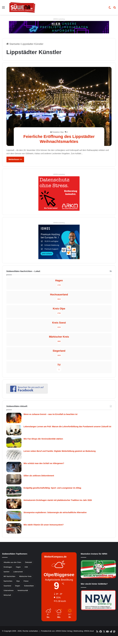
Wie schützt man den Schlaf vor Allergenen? (44, 463)
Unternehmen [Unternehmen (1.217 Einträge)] (9, 590)
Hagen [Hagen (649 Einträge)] (18, 567)
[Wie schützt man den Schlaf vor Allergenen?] (13, 467)
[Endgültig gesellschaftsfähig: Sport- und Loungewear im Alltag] (13, 491)
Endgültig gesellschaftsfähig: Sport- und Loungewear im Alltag (52, 488)
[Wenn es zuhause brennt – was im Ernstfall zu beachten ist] (13, 418)
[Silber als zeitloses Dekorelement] (13, 479)
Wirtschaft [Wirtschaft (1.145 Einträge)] (7, 595)
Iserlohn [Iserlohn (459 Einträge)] (6, 572)
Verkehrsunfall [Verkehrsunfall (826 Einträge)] (22, 590)
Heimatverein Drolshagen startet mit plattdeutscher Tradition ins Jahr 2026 (58, 500)
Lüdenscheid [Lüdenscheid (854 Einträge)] (18, 572)
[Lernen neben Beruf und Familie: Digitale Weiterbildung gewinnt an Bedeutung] (13, 455)
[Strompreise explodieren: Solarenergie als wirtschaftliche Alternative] (13, 516)
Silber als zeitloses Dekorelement (39, 476)
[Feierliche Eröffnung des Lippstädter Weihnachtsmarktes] (59, 106)
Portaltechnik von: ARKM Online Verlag (56, 631)
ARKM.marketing (59, 19)
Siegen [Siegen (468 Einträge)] (17, 586)
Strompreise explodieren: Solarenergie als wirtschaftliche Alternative (55, 512)
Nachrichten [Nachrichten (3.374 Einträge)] (8, 581)
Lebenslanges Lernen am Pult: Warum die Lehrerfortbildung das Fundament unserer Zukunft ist (67, 426)
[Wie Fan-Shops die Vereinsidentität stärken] (13, 442)
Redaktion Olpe (58, 132)
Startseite (13, 44)
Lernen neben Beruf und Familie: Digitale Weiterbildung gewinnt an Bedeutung (60, 451)
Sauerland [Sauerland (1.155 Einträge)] (7, 586)
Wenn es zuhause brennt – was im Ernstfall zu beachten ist (50, 414)
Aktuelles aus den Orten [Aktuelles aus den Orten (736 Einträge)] (12, 562)
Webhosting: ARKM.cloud (83, 631)
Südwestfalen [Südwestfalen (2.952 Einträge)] (29, 586)
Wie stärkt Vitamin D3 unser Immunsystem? (44, 525)
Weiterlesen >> (15, 159)
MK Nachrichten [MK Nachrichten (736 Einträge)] (9, 576)
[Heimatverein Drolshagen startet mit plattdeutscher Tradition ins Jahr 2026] (13, 504)
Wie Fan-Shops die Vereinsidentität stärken (43, 439)
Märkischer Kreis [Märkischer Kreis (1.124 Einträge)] (25, 576)
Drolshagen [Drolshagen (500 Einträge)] (8, 567)
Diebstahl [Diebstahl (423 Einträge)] (28, 562)
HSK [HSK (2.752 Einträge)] (26, 567)
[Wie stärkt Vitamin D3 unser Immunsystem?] (13, 528)
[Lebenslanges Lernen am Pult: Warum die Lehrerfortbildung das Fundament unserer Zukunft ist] (13, 430)
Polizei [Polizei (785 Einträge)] (26, 581)
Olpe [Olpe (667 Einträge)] (18, 581)
